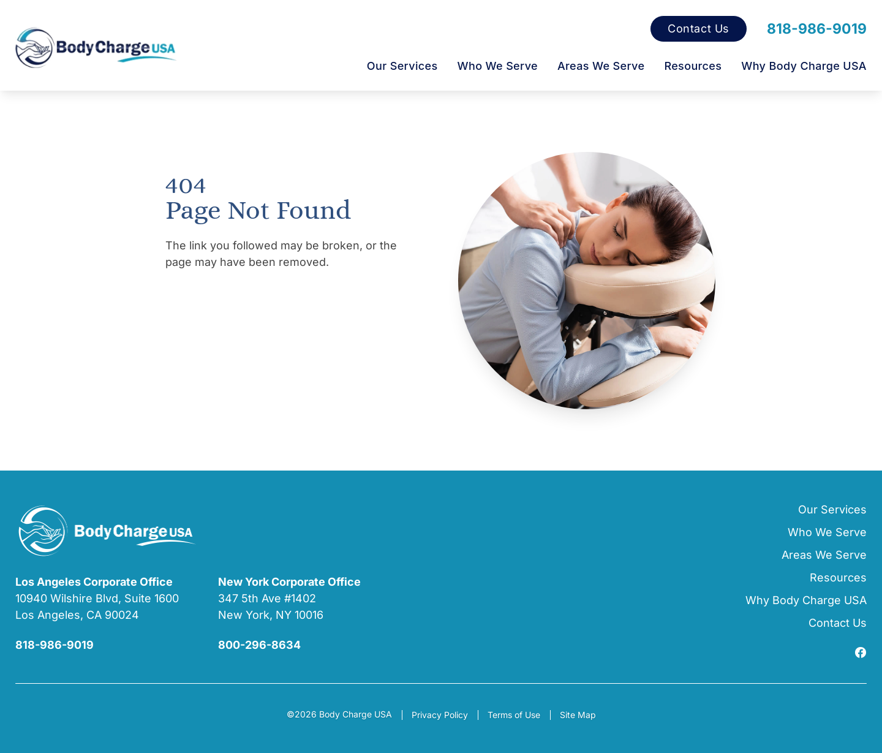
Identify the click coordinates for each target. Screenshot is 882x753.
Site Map (578, 714)
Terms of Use (514, 714)
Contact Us (698, 28)
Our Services (402, 65)
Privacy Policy (440, 714)
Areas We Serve (600, 65)
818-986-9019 (817, 29)
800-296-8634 (259, 644)
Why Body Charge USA (804, 65)
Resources (693, 65)
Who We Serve (498, 65)
